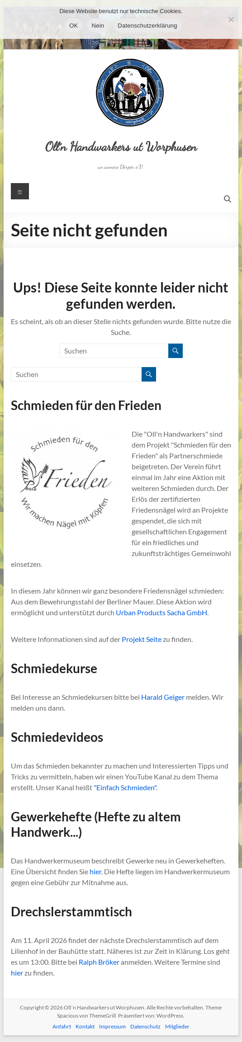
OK (73, 25)
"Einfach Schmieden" (125, 787)
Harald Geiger (163, 697)
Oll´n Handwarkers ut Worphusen (121, 146)
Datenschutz (145, 1026)
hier (95, 871)
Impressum (112, 1026)
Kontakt (85, 1026)
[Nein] (230, 19)
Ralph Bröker (99, 961)
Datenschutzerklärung (147, 25)
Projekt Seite (141, 639)
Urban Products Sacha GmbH (161, 612)
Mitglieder (177, 1026)
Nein (98, 25)
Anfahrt (61, 1026)
